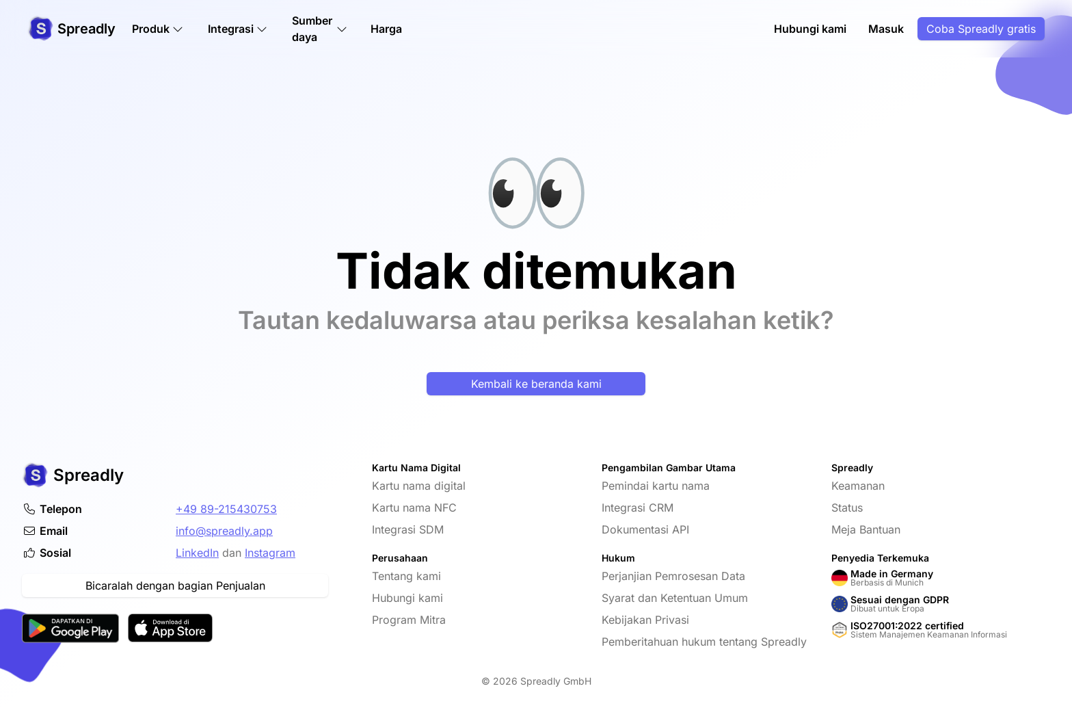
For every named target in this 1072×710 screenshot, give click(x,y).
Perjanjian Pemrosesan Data (673, 576)
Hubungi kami (810, 29)
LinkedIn (197, 553)
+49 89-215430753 (226, 509)
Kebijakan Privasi (645, 620)
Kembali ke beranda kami (536, 384)
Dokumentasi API (645, 529)
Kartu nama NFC (414, 507)
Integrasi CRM (637, 507)
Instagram (270, 553)
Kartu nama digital (419, 485)
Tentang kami (406, 576)
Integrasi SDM (408, 529)
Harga (386, 29)
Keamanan (858, 485)
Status (847, 507)
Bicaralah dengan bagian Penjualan (175, 585)
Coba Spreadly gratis (981, 29)
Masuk (886, 29)
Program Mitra (409, 620)
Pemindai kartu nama (656, 485)
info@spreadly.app (224, 531)
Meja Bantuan (865, 529)
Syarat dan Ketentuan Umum (675, 598)
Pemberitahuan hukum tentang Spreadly (704, 641)
